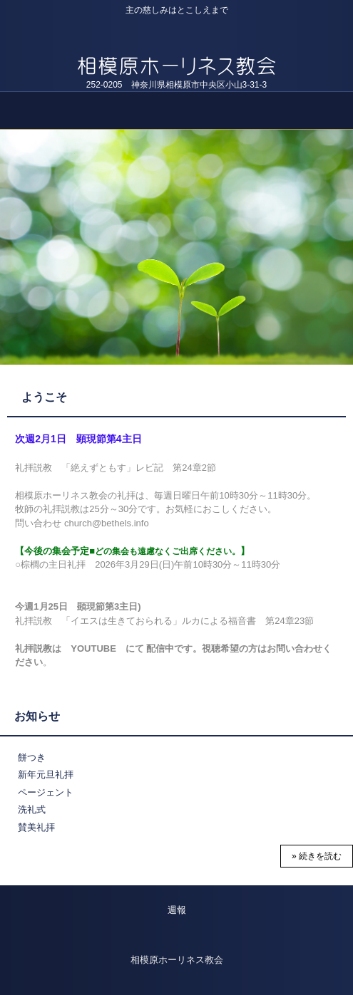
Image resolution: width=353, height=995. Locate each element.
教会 (176, 49)
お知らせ (37, 716)
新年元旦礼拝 (45, 774)
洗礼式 (32, 809)
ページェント (45, 792)
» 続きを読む (317, 856)
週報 (177, 910)
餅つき (32, 757)
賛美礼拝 (36, 827)
